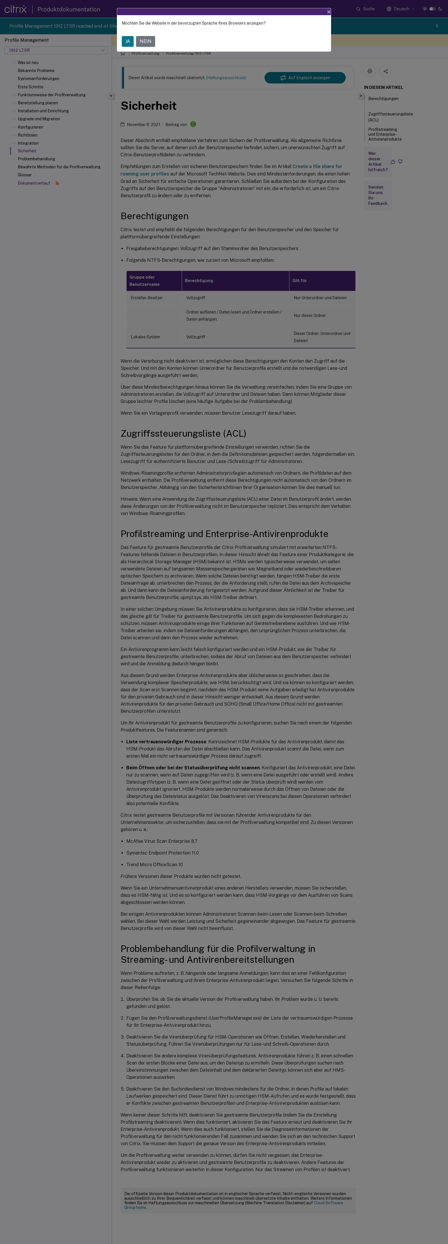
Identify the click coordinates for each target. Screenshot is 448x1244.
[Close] (328, 12)
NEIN (145, 41)
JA (127, 41)
